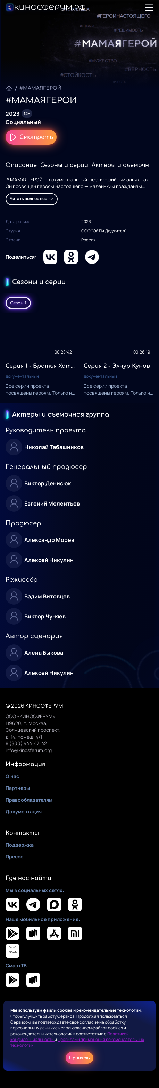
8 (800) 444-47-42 (26, 743)
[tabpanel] (79, 358)
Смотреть (31, 137)
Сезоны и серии (64, 165)
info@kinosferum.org (29, 750)
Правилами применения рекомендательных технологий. (77, 1042)
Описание (21, 165)
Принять (79, 1057)
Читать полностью (31, 199)
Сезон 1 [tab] (18, 303)
